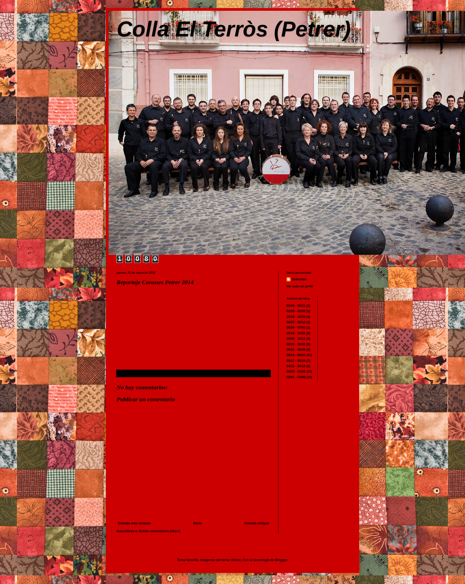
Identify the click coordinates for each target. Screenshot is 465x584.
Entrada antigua (256, 523)
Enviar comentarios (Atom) (159, 531)
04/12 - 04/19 (296, 366)
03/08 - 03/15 (296, 371)
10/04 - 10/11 (296, 339)
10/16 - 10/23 (296, 317)
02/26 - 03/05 (296, 311)
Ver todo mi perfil (299, 286)
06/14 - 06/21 (296, 355)
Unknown (299, 279)
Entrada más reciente (134, 523)
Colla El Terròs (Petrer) (234, 29)
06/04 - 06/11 (296, 306)
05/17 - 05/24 (296, 361)
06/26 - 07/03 (296, 327)
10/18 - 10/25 (296, 333)
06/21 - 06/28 (296, 350)
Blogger (281, 560)
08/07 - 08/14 (296, 322)
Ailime (236, 560)
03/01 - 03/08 (296, 377)
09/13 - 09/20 (296, 344)
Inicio (197, 523)
